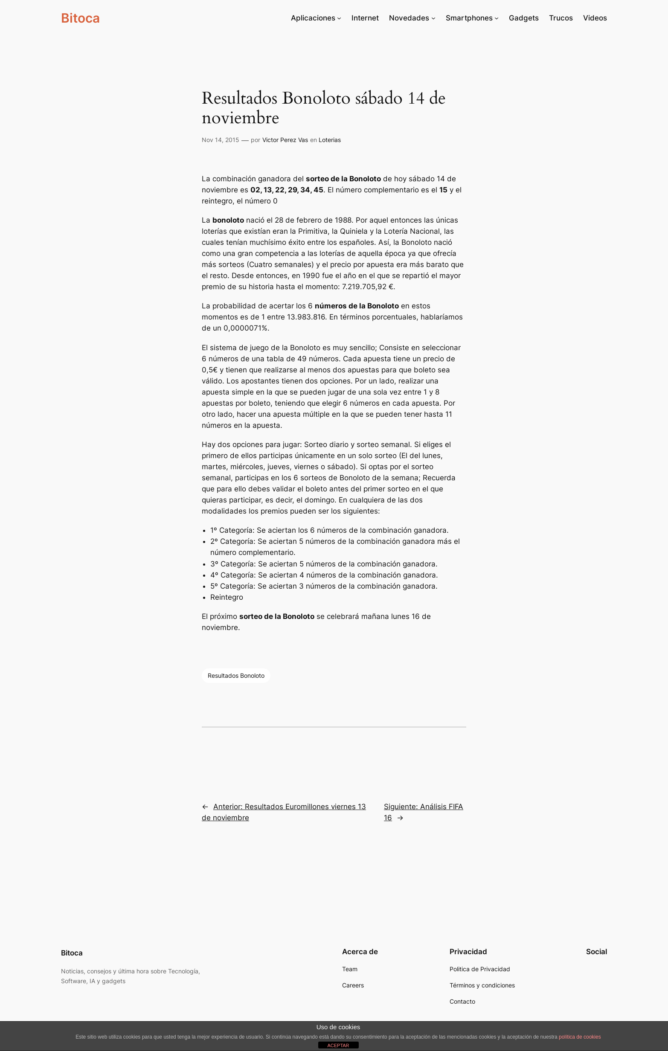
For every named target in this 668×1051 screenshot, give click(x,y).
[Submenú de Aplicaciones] (339, 18)
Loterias (330, 139)
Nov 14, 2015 (220, 139)
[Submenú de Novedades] (433, 18)
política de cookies (580, 1037)
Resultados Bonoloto (236, 675)
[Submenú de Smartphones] (496, 18)
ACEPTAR (338, 1045)
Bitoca (80, 18)
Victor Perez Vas (285, 139)
